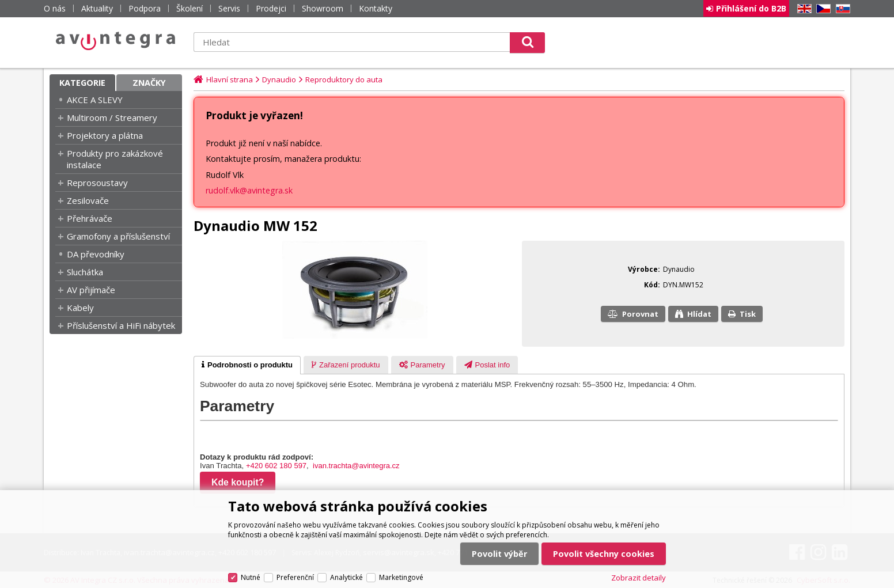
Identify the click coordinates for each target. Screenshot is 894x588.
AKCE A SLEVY (95, 99)
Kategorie (82, 82)
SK (841, 9)
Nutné (250, 577)
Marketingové (401, 577)
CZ (821, 9)
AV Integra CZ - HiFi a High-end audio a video (116, 41)
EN (802, 9)
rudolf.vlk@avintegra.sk (249, 190)
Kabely (80, 307)
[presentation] (247, 365)
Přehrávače (89, 218)
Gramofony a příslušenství (118, 236)
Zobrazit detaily (638, 577)
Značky (149, 82)
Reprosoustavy (97, 182)
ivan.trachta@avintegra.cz (356, 465)
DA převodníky (95, 254)
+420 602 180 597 (276, 465)
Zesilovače (88, 200)
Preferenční (295, 577)
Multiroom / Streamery (112, 117)
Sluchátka (85, 272)
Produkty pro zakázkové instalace (115, 158)
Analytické (346, 577)
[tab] (247, 365)
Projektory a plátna (105, 135)
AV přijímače (91, 289)
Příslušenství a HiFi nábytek (121, 325)
